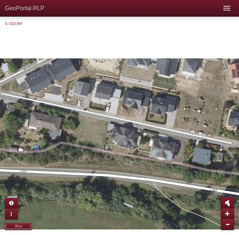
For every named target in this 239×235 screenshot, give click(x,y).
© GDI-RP (13, 24)
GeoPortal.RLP (24, 8)
